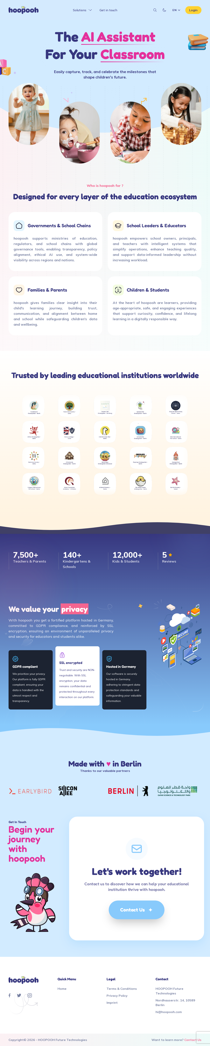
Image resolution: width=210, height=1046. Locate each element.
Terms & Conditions (122, 989)
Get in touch (108, 10)
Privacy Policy (117, 996)
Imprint (112, 1003)
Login (193, 10)
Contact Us (136, 910)
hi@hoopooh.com (169, 1012)
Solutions (83, 10)
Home (62, 989)
